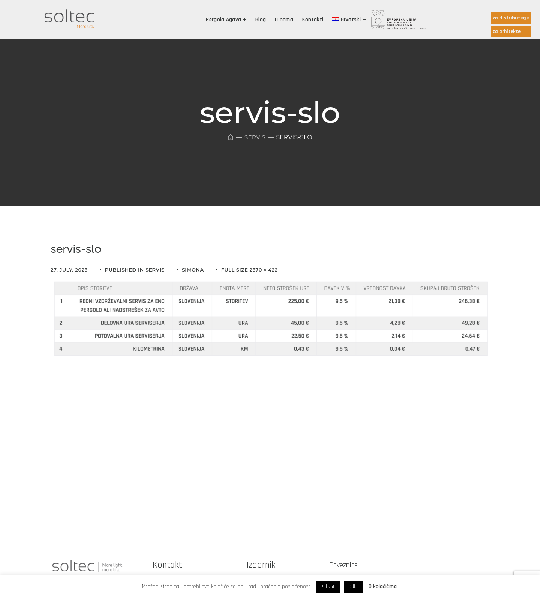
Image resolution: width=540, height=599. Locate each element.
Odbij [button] (353, 587)
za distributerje (510, 18)
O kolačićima (383, 586)
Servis (255, 137)
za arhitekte (506, 31)
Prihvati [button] (328, 587)
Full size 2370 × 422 (249, 270)
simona (193, 270)
